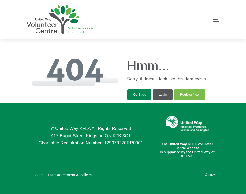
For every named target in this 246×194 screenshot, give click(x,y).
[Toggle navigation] (214, 19)
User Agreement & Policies (70, 175)
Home (38, 175)
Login (163, 94)
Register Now (189, 94)
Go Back (139, 94)
